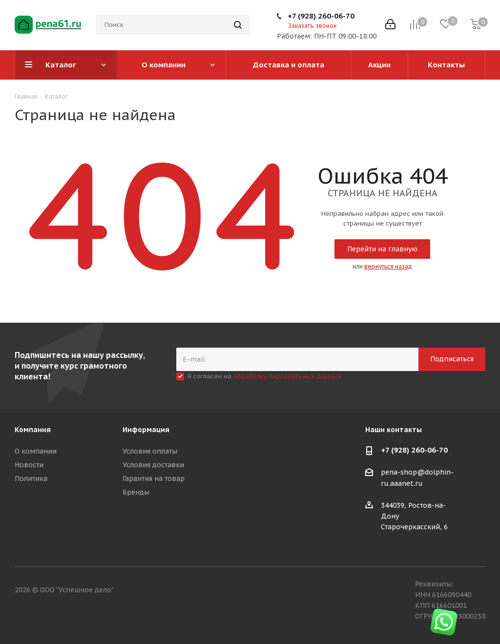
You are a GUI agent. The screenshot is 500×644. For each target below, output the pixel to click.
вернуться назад (388, 266)
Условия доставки (153, 464)
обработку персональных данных (287, 376)
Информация (146, 429)
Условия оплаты (150, 451)
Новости (29, 464)
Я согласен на (265, 376)
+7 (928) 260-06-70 (321, 16)
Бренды (136, 492)
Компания (33, 429)
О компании (36, 451)
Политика (31, 478)
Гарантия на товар (154, 478)
